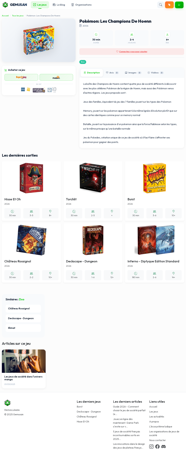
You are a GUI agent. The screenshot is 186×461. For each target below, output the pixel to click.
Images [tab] (133, 73)
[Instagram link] (151, 446)
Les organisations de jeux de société (164, 433)
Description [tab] (92, 73)
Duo (83, 62)
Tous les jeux (17, 15)
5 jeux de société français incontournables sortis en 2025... (126, 435)
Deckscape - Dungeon (89, 411)
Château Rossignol (87, 416)
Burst (79, 406)
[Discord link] (163, 446)
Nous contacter (157, 440)
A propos (154, 421)
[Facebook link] (157, 446)
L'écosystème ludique (160, 426)
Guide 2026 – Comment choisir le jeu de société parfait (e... (129, 410)
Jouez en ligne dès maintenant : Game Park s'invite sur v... (126, 422)
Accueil (5, 15)
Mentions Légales (12, 410)
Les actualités (156, 416)
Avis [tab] (112, 73)
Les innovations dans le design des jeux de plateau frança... (129, 445)
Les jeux (153, 411)
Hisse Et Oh (83, 421)
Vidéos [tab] (156, 73)
